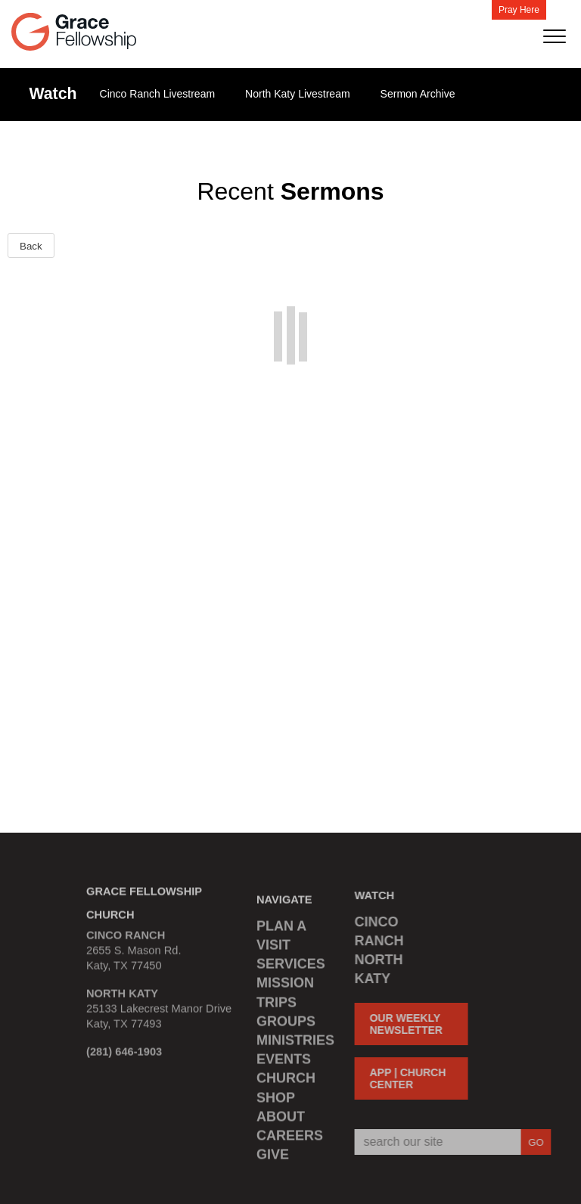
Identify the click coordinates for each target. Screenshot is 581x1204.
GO (531, 1142)
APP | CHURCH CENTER (403, 1078)
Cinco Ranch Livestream (158, 94)
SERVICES (290, 968)
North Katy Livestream (297, 94)
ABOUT (280, 1121)
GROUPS (285, 1026)
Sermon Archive (418, 94)
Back (31, 246)
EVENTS (283, 1064)
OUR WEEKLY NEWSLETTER (401, 1024)
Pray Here (519, 10)
